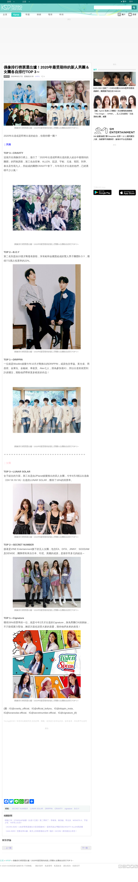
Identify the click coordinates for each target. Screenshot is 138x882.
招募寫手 (76, 866)
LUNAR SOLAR (36, 809)
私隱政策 (57, 866)
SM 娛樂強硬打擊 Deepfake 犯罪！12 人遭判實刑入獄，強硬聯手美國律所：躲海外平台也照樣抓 (113, 137)
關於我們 (39, 866)
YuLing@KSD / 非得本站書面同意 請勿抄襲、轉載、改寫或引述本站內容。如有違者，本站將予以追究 (45, 721)
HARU (37, 76)
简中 (131, 1)
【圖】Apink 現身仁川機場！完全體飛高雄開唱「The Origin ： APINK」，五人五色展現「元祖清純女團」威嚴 (113, 114)
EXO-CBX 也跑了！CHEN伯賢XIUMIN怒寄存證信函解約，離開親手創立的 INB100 (113, 89)
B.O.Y (76, 809)
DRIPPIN (49, 809)
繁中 (124, 1)
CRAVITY (58, 809)
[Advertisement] (31, 762)
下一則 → (86, 848)
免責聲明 (48, 866)
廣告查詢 (67, 866)
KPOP (6, 76)
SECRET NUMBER (20, 809)
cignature (68, 809)
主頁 (2, 860)
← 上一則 (7, 848)
